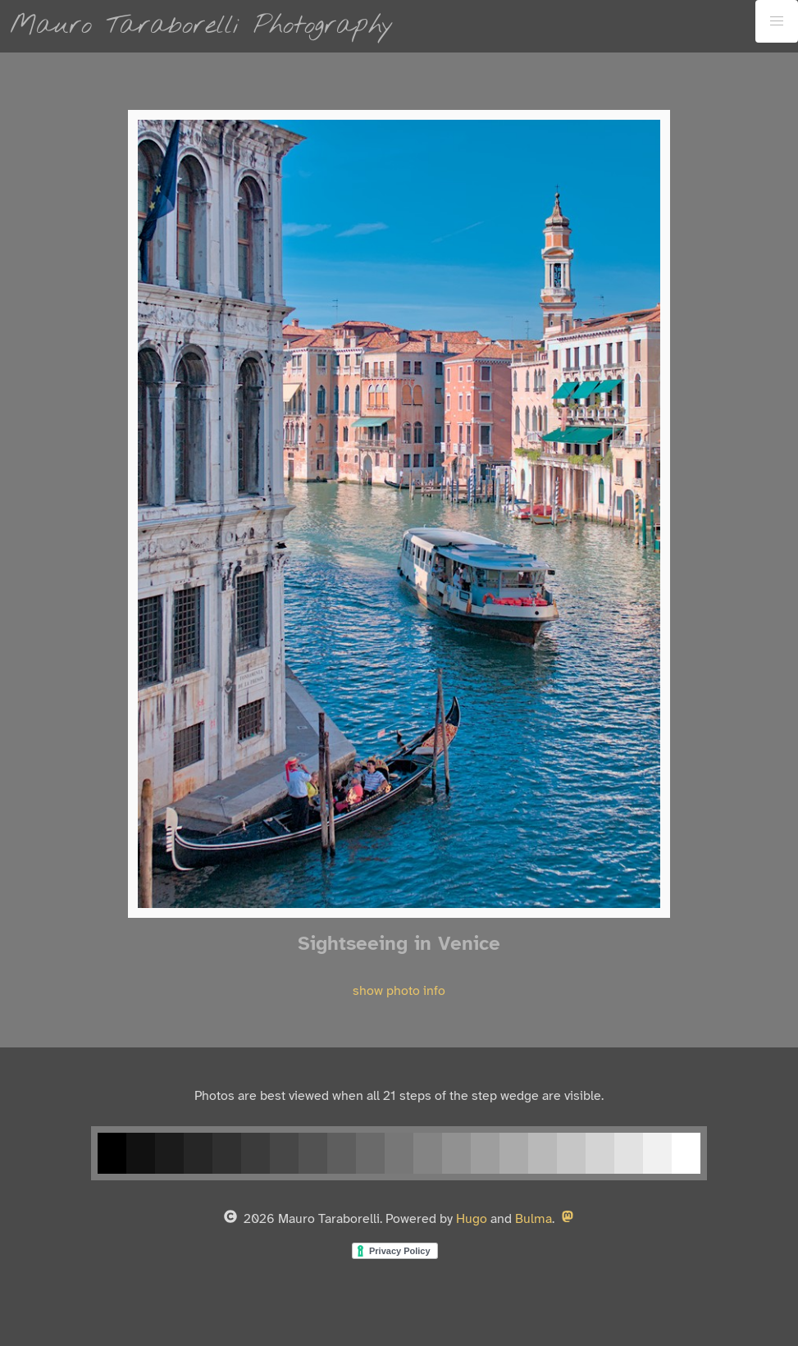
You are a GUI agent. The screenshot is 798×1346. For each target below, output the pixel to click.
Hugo (471, 1219)
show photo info (399, 991)
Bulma (533, 1219)
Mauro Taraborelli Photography (202, 25)
